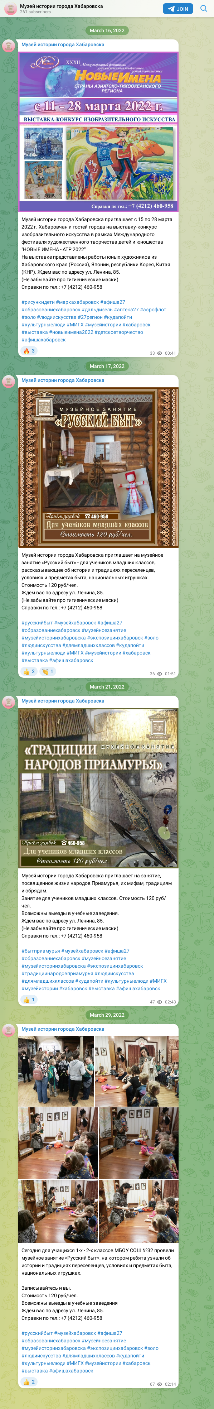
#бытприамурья (40, 951)
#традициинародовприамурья (57, 973)
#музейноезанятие (104, 630)
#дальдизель (97, 309)
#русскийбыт (37, 623)
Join (178, 9)
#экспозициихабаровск (115, 638)
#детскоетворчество (118, 332)
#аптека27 (126, 309)
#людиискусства (57, 317)
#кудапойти (118, 317)
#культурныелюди (43, 324)
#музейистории (103, 324)
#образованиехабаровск (51, 309)
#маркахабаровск (77, 302)
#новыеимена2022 (71, 332)
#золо (28, 317)
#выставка (34, 332)
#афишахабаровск (43, 339)
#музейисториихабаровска (53, 638)
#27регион (90, 317)
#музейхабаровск (75, 623)
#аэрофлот (153, 309)
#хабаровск (136, 324)
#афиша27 (112, 302)
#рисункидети (38, 302)
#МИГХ (75, 324)
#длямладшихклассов (88, 645)
